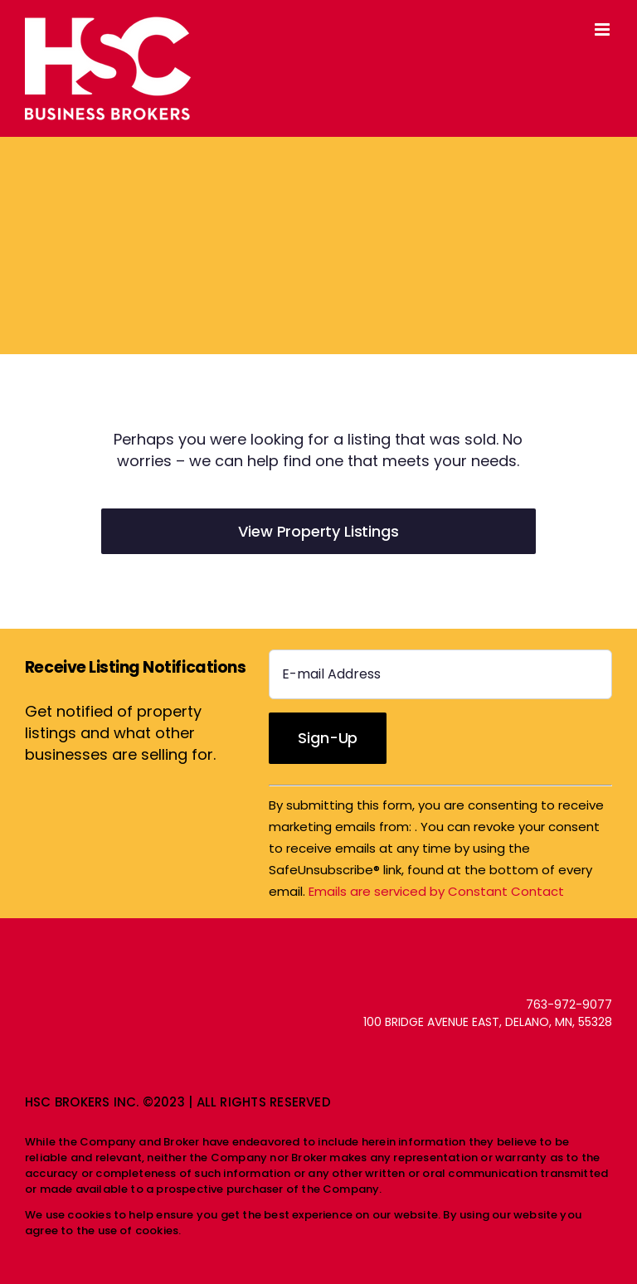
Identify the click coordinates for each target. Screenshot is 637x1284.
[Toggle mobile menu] (603, 29)
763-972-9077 (569, 1004)
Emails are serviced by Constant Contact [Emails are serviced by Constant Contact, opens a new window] (436, 891)
